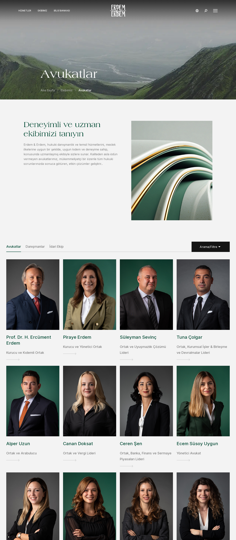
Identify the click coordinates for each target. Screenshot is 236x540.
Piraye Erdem (77, 337)
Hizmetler (24, 10)
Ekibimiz (42, 10)
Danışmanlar (35, 246)
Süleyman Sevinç (138, 337)
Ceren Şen (131, 443)
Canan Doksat (78, 443)
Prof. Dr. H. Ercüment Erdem (28, 340)
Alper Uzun (18, 443)
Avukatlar (13, 246)
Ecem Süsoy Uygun (197, 443)
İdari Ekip (56, 246)
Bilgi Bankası (62, 10)
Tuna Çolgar (189, 337)
